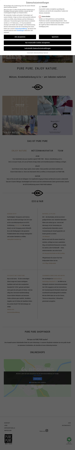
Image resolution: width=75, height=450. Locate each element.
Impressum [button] (45, 53)
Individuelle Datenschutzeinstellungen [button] (38, 48)
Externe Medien (45, 16)
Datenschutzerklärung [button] (38, 53)
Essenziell (43, 6)
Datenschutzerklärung (21, 28)
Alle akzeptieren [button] (20, 37)
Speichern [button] (55, 37)
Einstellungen (20, 30)
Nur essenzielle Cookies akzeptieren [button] (37, 43)
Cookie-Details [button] (30, 53)
